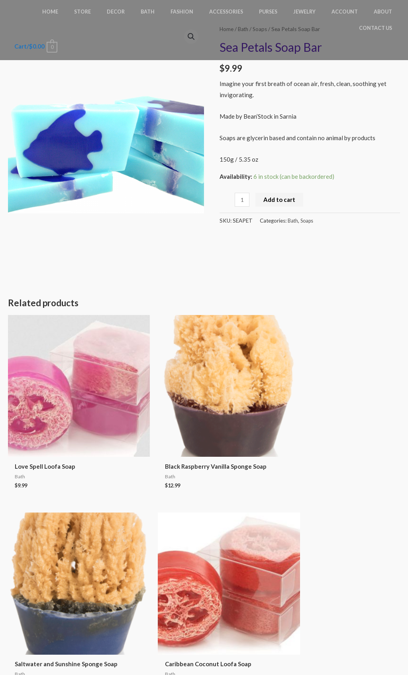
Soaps (308, 220)
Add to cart (280, 199)
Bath (293, 220)
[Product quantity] (242, 200)
